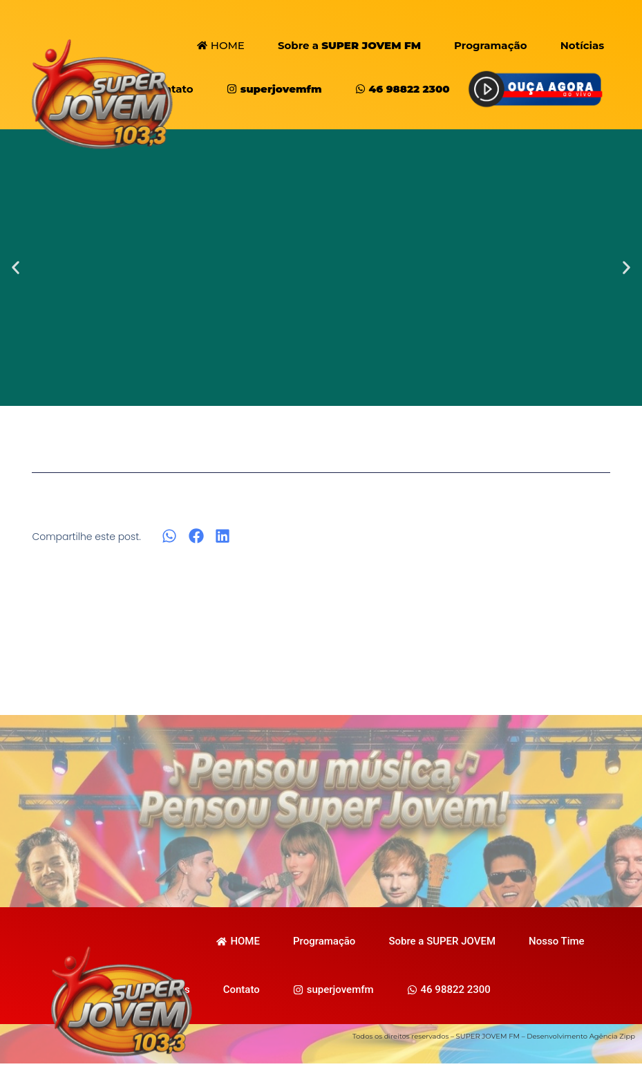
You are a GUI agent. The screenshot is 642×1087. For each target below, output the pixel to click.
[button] (15, 268)
